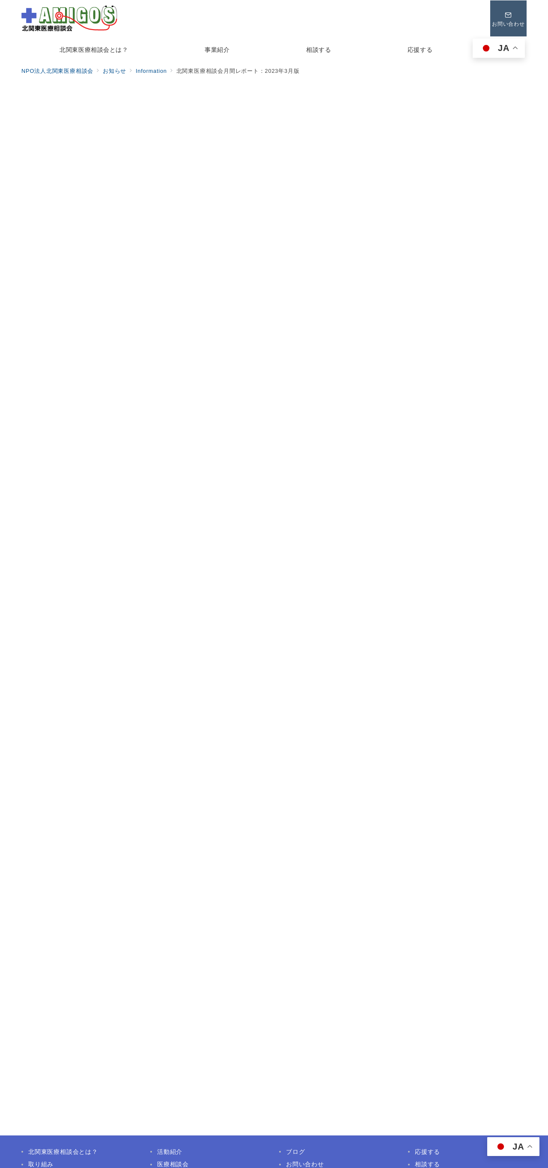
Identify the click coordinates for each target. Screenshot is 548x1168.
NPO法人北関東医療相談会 (284, 1156)
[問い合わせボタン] (508, 18)
